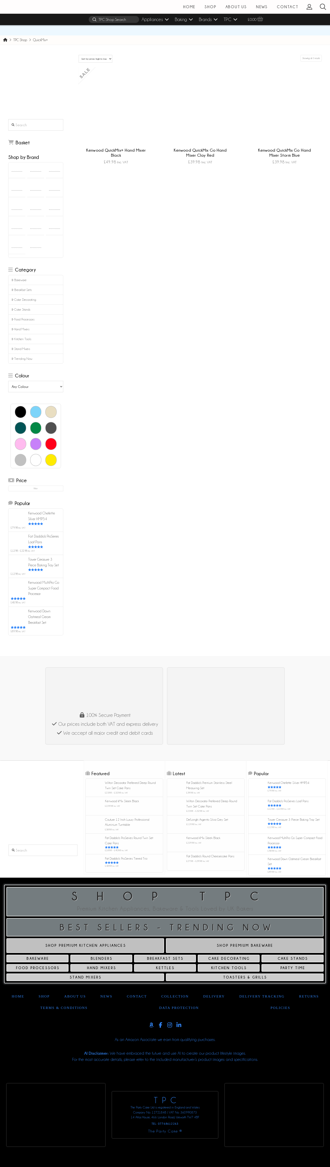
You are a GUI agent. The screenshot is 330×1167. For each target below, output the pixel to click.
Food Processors (23, 319)
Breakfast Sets (21, 290)
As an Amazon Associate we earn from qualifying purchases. (165, 1039)
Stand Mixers (20, 349)
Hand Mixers (20, 329)
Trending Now (22, 358)
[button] (323, 7)
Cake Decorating (23, 299)
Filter (36, 488)
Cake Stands (20, 309)
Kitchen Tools (21, 339)
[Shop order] (95, 59)
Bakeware (19, 280)
